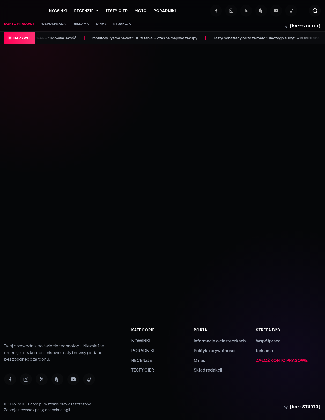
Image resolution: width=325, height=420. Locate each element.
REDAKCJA (122, 24)
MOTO (141, 10)
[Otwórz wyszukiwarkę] (315, 11)
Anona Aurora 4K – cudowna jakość (51, 38)
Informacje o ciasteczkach (220, 341)
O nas (199, 360)
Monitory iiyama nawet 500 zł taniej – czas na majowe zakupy (150, 38)
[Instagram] (231, 11)
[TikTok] (291, 11)
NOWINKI (58, 10)
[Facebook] (216, 11)
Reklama (264, 350)
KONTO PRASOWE (19, 24)
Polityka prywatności (214, 350)
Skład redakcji (208, 370)
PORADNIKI (164, 10)
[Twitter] (246, 11)
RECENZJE (86, 10)
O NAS (101, 24)
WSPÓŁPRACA (53, 24)
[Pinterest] (261, 11)
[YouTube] (276, 11)
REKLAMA (81, 24)
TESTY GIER (117, 10)
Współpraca (268, 341)
